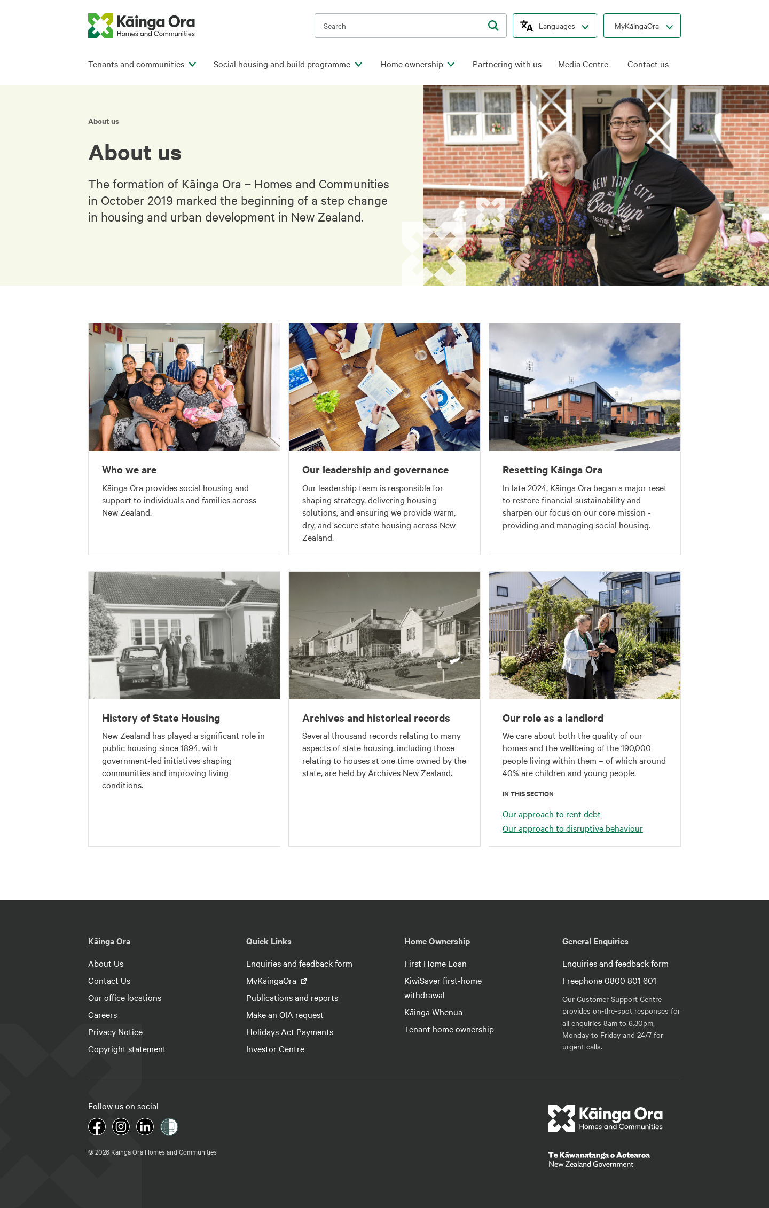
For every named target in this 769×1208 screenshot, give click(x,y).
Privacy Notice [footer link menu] (115, 1031)
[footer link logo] (605, 1118)
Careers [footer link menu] (102, 1014)
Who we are (129, 469)
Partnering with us (507, 63)
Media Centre (583, 63)
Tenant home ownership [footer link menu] (449, 1029)
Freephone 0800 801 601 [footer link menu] (609, 980)
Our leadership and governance (375, 469)
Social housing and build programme (282, 63)
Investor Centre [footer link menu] (275, 1048)
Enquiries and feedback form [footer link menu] (299, 963)
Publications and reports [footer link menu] (292, 997)
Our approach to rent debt (552, 813)
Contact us (648, 63)
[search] (493, 25)
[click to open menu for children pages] (192, 64)
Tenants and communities (136, 63)
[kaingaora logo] (141, 25)
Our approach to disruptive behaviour (573, 828)
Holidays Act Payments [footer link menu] (289, 1031)
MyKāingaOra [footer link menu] (272, 980)
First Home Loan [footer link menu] (435, 963)
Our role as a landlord (553, 717)
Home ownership (411, 63)
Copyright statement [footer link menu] (127, 1048)
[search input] (411, 25)
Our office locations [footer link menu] (124, 997)
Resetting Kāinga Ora (552, 469)
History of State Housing (161, 717)
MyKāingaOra (637, 25)
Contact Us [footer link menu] (109, 980)
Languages (557, 25)
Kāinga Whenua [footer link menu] (433, 1011)
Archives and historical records (376, 717)
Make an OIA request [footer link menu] (285, 1014)
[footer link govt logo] (614, 1159)
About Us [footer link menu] (105, 963)
